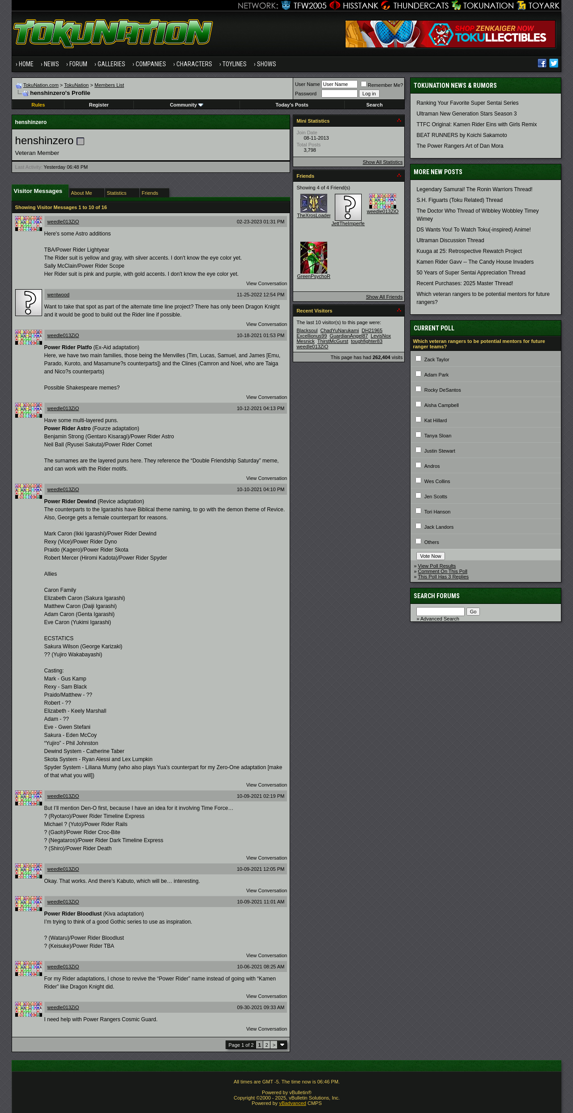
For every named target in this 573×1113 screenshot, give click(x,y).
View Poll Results (437, 566)
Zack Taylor (436, 359)
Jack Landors (438, 527)
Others (431, 542)
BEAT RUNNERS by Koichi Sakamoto (461, 135)
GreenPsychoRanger (320, 276)
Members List (109, 85)
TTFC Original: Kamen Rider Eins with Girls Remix (476, 124)
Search (374, 104)
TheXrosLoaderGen (318, 215)
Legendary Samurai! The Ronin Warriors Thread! (474, 189)
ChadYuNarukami (340, 330)
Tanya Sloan (438, 435)
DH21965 (372, 330)
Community (186, 104)
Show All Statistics (382, 162)
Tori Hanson (437, 511)
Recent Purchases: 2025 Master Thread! (464, 283)
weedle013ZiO (63, 221)
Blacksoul (306, 330)
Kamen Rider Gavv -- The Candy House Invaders (475, 262)
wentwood (58, 294)
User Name (307, 84)
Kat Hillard (435, 420)
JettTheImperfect (349, 223)
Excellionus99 (311, 335)
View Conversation (266, 283)
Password (305, 93)
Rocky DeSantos (442, 390)
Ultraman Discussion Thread (450, 240)
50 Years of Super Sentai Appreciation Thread (470, 273)
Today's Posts (292, 104)
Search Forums (437, 595)
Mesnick (305, 341)
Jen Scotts (435, 496)
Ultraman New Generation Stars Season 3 (466, 114)
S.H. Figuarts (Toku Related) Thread (459, 200)
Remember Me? (382, 85)
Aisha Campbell (441, 405)
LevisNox (381, 335)
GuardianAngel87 (348, 335)
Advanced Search (439, 618)
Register (99, 104)
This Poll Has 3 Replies (443, 576)
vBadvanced (292, 1103)
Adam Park (436, 374)
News (51, 64)
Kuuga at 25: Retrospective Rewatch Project (469, 251)
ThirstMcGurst (332, 341)
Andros (432, 466)
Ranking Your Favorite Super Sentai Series (467, 103)
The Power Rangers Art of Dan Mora (459, 146)
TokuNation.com (41, 85)
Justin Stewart (439, 451)
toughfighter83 (366, 341)
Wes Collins (437, 481)
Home (26, 64)
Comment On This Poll (442, 571)
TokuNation (76, 85)
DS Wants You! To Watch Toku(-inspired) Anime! (473, 230)
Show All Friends (384, 297)
